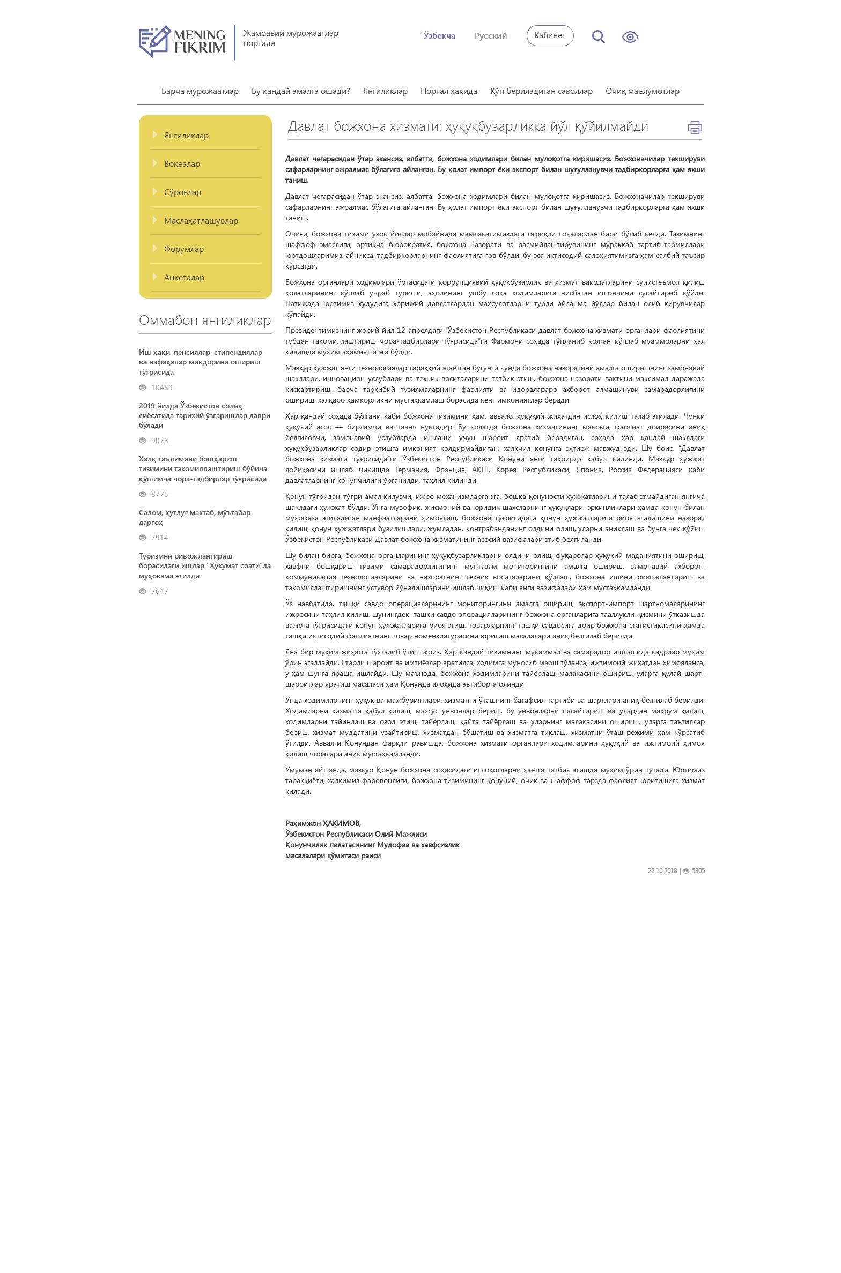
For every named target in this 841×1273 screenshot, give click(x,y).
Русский (491, 35)
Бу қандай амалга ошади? (301, 86)
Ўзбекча (439, 35)
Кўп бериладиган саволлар (541, 86)
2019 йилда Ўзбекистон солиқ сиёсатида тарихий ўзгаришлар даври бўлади (204, 411)
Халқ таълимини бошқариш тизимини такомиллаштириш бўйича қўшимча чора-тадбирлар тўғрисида (203, 464)
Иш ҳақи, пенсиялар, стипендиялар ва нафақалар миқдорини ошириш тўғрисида (200, 358)
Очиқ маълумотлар (643, 86)
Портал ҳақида (448, 86)
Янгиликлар (385, 86)
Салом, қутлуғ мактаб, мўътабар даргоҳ (194, 513)
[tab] (205, 131)
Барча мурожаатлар (200, 86)
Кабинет (550, 34)
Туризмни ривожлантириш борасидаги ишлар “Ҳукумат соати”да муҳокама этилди (205, 561)
